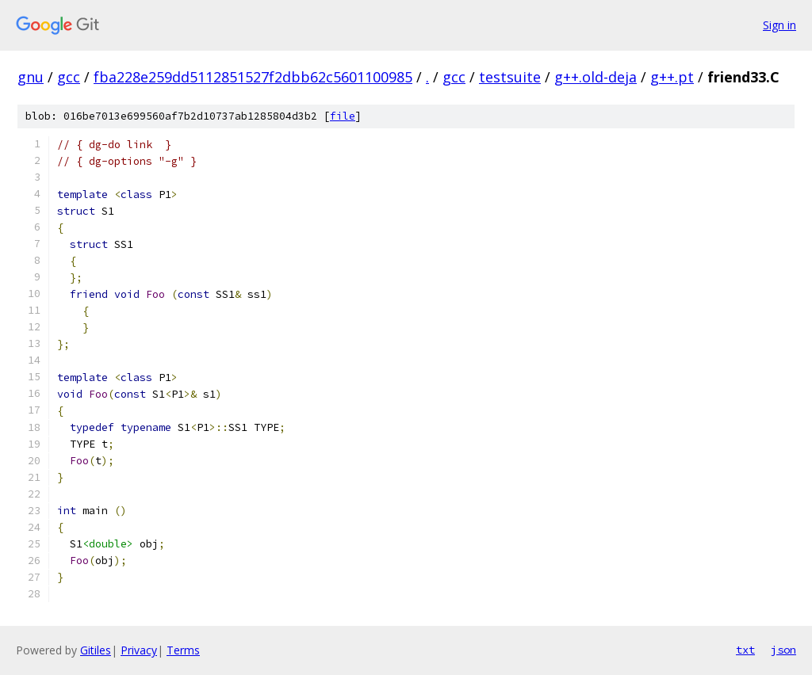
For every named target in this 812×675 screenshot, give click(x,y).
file (342, 116)
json (783, 650)
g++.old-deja (595, 76)
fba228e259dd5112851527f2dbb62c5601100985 (253, 76)
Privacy (139, 650)
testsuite (510, 76)
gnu (30, 76)
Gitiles (95, 650)
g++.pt (672, 76)
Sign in (779, 24)
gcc (68, 76)
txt (745, 650)
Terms (183, 650)
